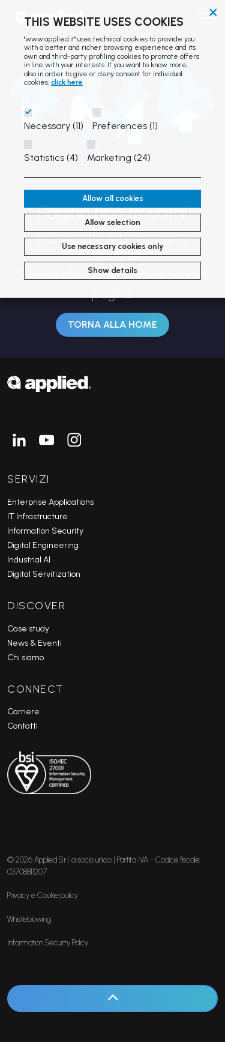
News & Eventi (34, 643)
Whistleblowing (29, 919)
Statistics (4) (51, 157)
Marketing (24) (119, 157)
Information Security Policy (47, 942)
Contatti (22, 726)
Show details (112, 270)
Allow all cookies (112, 198)
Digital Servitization (43, 574)
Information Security (45, 531)
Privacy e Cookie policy (42, 895)
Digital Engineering (43, 545)
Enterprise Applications (50, 502)
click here (67, 82)
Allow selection (112, 222)
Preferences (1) (125, 125)
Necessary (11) (53, 125)
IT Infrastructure (37, 516)
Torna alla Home (112, 325)
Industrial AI (28, 560)
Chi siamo (25, 657)
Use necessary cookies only (112, 246)
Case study (28, 629)
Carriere (23, 711)
